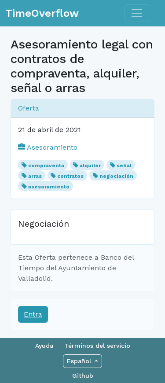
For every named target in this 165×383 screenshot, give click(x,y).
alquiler (90, 165)
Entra (33, 314)
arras (35, 176)
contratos (70, 176)
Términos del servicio (97, 345)
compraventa (46, 165)
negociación (116, 176)
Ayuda (44, 345)
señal (124, 165)
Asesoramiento (47, 147)
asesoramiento (49, 187)
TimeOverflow (42, 13)
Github (82, 375)
